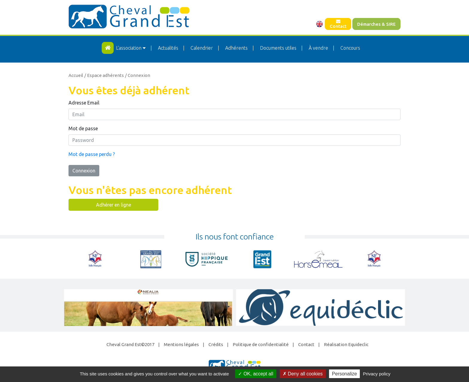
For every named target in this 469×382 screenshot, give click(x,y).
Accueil (75, 75)
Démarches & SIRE (376, 24)
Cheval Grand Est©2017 (130, 344)
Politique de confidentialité (261, 344)
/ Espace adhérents (104, 75)
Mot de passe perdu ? (91, 154)
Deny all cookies (303, 373)
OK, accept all (255, 373)
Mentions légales (181, 344)
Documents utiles (278, 48)
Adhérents (236, 48)
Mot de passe (83, 128)
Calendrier (202, 48)
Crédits (215, 344)
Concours (350, 48)
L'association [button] (131, 48)
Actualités (168, 48)
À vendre (318, 48)
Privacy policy (377, 373)
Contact (338, 24)
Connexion (83, 170)
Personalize (344, 373)
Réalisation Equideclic (346, 344)
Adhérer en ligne (113, 204)
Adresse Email (83, 102)
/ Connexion (137, 75)
